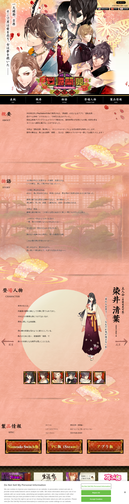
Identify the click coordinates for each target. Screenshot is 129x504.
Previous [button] (7, 342)
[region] (64, 492)
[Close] (125, 492)
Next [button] (121, 342)
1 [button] (33, 380)
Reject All (96, 493)
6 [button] (102, 380)
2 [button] (46, 380)
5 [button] (88, 380)
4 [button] (74, 380)
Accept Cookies (96, 499)
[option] (64, 322)
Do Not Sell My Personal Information (96, 486)
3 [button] (60, 380)
